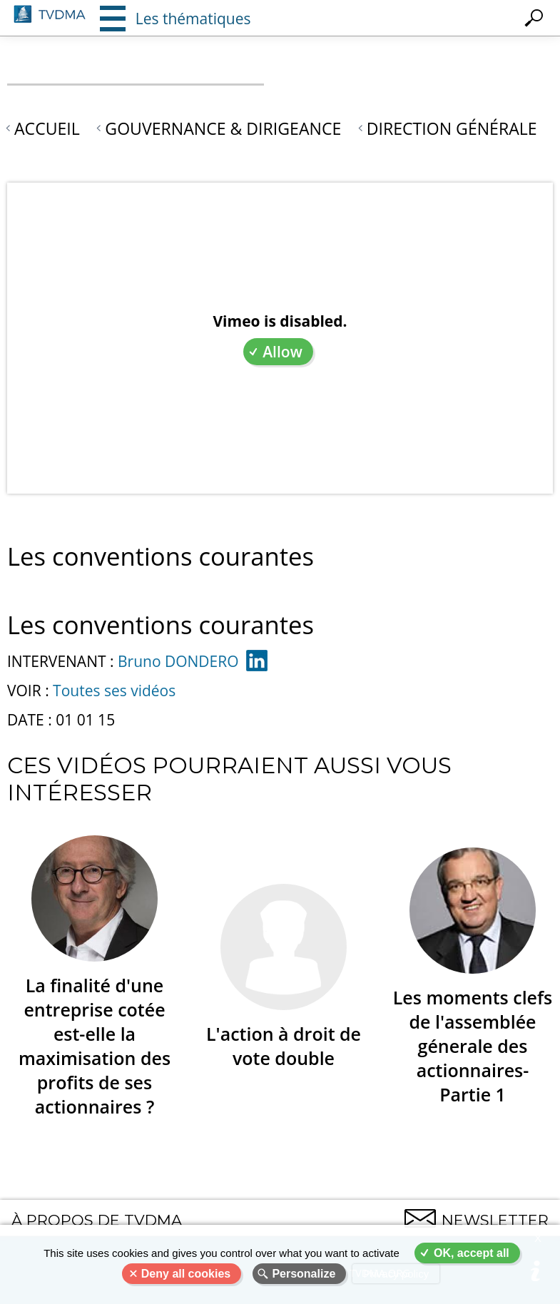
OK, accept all (471, 1253)
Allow (282, 352)
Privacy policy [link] (396, 1274)
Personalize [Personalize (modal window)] (303, 1274)
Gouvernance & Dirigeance (223, 128)
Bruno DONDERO (178, 661)
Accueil (47, 128)
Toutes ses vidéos (114, 691)
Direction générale (452, 128)
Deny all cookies (185, 1274)
